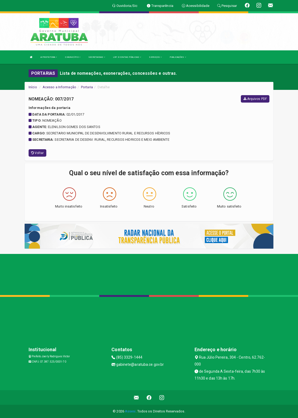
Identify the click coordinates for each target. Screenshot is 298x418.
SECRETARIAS (96, 57)
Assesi (130, 411)
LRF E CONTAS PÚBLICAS (127, 57)
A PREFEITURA (48, 57)
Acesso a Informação (59, 87)
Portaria (87, 87)
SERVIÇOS (155, 57)
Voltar (37, 153)
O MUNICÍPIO (72, 57)
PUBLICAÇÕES (178, 57)
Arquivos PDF (255, 99)
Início (33, 87)
